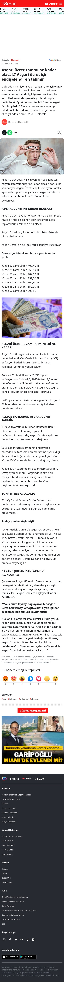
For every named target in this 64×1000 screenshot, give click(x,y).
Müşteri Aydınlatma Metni (13, 901)
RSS (3, 924)
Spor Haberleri (8, 845)
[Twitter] (15, 939)
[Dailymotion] (27, 939)
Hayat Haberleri (8, 817)
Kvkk (4, 890)
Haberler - (6, 60)
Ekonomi (15, 60)
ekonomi (35, 699)
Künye (4, 873)
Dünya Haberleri (9, 821)
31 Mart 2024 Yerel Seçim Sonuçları (16, 795)
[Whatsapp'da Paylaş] (9, 132)
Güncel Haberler (10, 830)
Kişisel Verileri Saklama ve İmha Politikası (19, 910)
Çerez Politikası (8, 906)
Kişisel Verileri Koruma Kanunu (15, 897)
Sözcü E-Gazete (8, 850)
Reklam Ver (6, 878)
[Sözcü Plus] (39, 778)
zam (4, 699)
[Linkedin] (33, 939)
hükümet (13, 699)
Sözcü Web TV (7, 840)
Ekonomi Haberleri (10, 812)
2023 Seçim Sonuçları (11, 799)
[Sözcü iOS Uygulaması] (10, 956)
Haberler (6, 788)
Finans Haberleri (9, 808)
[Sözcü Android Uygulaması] (27, 956)
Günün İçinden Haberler (12, 836)
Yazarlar (5, 803)
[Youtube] (21, 939)
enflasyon (24, 699)
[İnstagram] (4, 939)
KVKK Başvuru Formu (11, 919)
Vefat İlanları (7, 882)
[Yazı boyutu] (59, 132)
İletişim (5, 862)
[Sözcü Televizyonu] (4, 778)
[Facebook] (10, 939)
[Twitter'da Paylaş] (4, 132)
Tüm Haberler (7, 854)
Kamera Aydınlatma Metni (13, 915)
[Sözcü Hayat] (27, 778)
